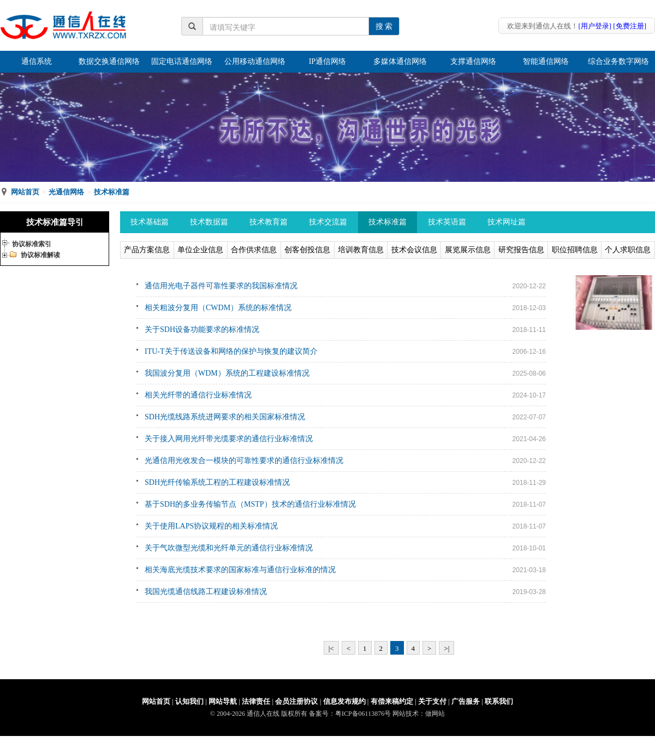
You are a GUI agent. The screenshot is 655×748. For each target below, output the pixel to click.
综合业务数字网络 (618, 61)
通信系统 (36, 61)
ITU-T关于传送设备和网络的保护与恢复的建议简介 (231, 351)
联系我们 (499, 701)
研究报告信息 (521, 250)
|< (331, 648)
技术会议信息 (414, 250)
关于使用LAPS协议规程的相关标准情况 (211, 526)
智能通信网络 (546, 61)
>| (446, 648)
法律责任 (256, 701)
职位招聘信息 (575, 250)
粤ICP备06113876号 (363, 713)
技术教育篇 (268, 222)
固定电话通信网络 (181, 61)
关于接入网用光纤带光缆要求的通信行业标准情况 (229, 439)
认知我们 (189, 701)
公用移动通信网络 (254, 61)
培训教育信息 (361, 250)
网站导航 (223, 701)
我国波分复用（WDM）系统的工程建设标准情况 (227, 373)
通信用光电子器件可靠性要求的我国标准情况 (221, 286)
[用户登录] (594, 26)
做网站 (435, 713)
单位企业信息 (200, 250)
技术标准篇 (111, 192)
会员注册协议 (296, 701)
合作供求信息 (254, 250)
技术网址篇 (506, 222)
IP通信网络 (327, 61)
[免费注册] (629, 26)
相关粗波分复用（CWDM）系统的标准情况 (218, 308)
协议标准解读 (40, 255)
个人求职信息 (628, 250)
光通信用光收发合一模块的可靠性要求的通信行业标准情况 (244, 460)
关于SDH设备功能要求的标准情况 (202, 329)
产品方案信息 (147, 250)
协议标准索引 (31, 244)
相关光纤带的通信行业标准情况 (198, 395)
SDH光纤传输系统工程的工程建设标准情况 (217, 482)
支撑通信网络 (473, 61)
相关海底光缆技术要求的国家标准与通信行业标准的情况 (240, 570)
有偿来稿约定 (392, 701)
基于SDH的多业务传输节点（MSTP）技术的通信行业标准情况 (250, 504)
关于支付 (432, 701)
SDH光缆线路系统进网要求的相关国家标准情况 (225, 417)
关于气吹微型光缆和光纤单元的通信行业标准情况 (229, 548)
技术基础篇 (149, 222)
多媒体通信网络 (400, 61)
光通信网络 (66, 192)
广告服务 (465, 701)
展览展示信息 (468, 250)
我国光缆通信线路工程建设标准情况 (206, 591)
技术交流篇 (328, 222)
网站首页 (25, 192)
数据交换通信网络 (109, 61)
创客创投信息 (307, 250)
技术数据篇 (209, 222)
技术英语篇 (447, 222)
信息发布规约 (344, 701)
